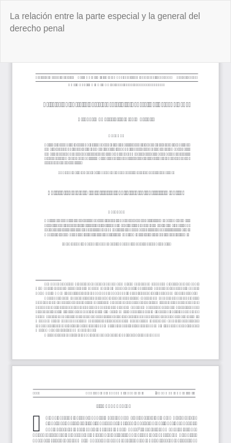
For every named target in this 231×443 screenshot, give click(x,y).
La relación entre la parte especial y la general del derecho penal (105, 22)
